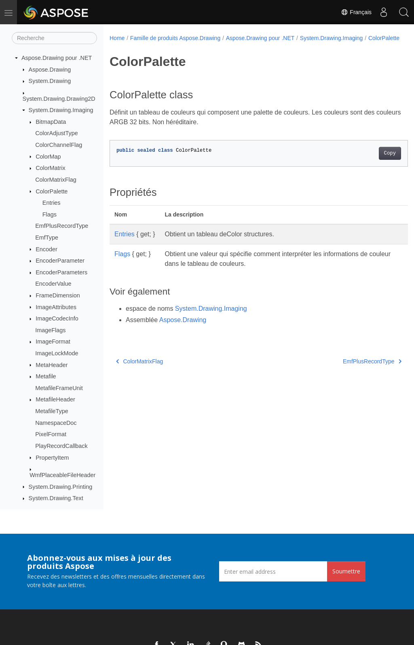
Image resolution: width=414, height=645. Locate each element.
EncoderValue (53, 283)
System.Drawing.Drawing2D (59, 98)
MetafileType (51, 411)
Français (356, 12)
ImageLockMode (56, 353)
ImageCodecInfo (57, 318)
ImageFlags (50, 330)
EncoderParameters (61, 272)
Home (117, 38)
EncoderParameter (60, 260)
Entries (51, 202)
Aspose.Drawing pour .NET (56, 58)
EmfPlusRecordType (61, 226)
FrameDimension (58, 295)
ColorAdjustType (56, 133)
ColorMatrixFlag (55, 179)
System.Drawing (50, 81)
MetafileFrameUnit (59, 388)
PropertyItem (52, 457)
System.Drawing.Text (56, 498)
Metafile (46, 376)
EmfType (46, 237)
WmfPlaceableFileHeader (62, 475)
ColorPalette (52, 191)
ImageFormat (53, 341)
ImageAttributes (56, 307)
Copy (369, 162)
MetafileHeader (55, 399)
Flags (49, 214)
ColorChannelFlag (58, 145)
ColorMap (48, 156)
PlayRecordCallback (61, 446)
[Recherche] (54, 38)
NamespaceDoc (55, 423)
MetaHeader (52, 365)
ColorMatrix (50, 168)
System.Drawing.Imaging (61, 110)
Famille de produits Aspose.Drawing (175, 38)
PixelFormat (50, 434)
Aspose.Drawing (50, 69)
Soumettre (346, 571)
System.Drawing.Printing (61, 487)
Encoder (46, 249)
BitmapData (51, 122)
